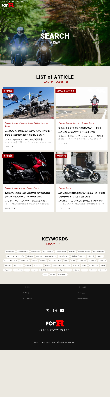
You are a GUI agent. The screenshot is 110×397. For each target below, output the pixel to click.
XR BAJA (102, 280)
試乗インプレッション (17, 126)
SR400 (13, 310)
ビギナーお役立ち (59, 268)
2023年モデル (55, 262)
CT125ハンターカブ (34, 268)
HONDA (99, 123)
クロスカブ (63, 286)
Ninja (45, 304)
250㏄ (44, 123)
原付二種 (71, 304)
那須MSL (11, 274)
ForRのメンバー (27, 337)
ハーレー (22, 292)
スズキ (57, 304)
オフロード (98, 286)
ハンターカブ (73, 292)
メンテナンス (40, 292)
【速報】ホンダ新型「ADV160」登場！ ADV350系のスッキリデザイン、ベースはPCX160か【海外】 (28, 203)
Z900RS (40, 310)
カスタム (51, 298)
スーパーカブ (55, 316)
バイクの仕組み (76, 262)
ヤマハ (65, 298)
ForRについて (82, 337)
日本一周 (9, 280)
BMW (97, 298)
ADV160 (10, 123)
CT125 (90, 292)
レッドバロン (29, 304)
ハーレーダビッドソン (46, 280)
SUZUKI (87, 280)
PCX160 (21, 192)
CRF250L (13, 268)
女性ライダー (70, 280)
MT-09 (49, 286)
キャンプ (55, 310)
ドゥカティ (11, 304)
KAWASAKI (80, 286)
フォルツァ (33, 123)
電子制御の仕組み (33, 262)
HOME (27, 330)
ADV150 (21, 123)
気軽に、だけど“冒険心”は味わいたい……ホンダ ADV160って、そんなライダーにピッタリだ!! (81, 134)
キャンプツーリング (18, 286)
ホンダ (34, 126)
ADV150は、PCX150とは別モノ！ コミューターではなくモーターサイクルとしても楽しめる (81, 200)
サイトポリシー (27, 344)
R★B (85, 310)
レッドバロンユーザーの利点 (88, 268)
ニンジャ (24, 280)
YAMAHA (86, 304)
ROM (36, 286)
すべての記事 (82, 330)
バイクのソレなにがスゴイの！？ (38, 274)
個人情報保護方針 (82, 344)
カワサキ (101, 304)
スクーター (87, 123)
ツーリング (71, 310)
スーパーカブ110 (98, 262)
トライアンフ (81, 298)
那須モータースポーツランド (26, 298)
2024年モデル (11, 262)
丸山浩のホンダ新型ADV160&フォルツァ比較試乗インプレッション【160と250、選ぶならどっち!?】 (27, 134)
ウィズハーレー (68, 274)
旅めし (26, 310)
